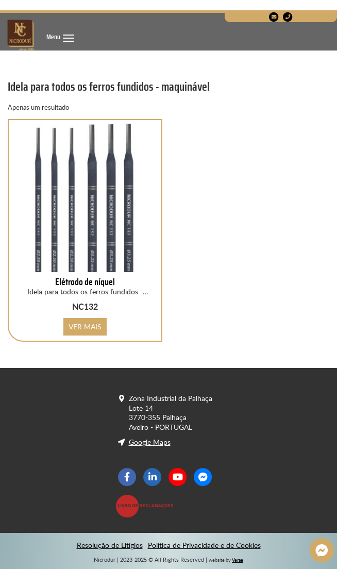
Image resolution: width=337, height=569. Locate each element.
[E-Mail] (274, 17)
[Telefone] (288, 17)
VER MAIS (85, 326)
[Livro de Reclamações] (147, 505)
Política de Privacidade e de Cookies (204, 545)
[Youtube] (177, 477)
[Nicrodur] (21, 35)
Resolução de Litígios (110, 545)
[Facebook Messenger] (202, 477)
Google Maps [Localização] (150, 442)
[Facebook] (127, 477)
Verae (237, 560)
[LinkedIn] (152, 477)
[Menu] (60, 38)
